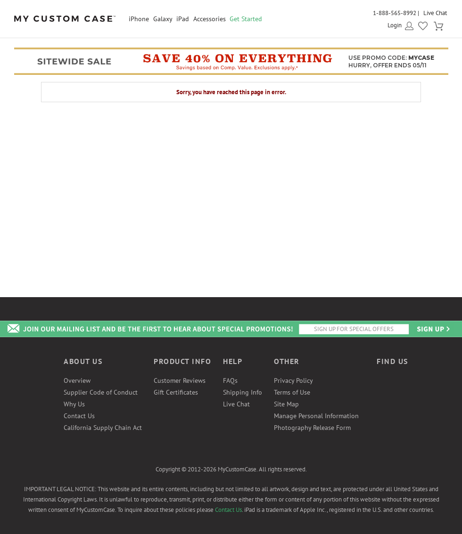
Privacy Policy (293, 380)
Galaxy (163, 19)
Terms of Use (292, 392)
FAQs (230, 380)
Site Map (286, 404)
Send (433, 329)
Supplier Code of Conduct (101, 392)
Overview (77, 380)
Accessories (209, 19)
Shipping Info (242, 392)
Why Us (74, 404)
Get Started (246, 19)
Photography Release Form (312, 427)
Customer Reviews (180, 380)
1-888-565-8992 (394, 13)
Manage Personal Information (316, 416)
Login (395, 25)
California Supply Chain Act (103, 427)
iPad (182, 19)
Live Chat (435, 13)
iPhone (139, 19)
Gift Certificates (176, 392)
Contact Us (79, 416)
